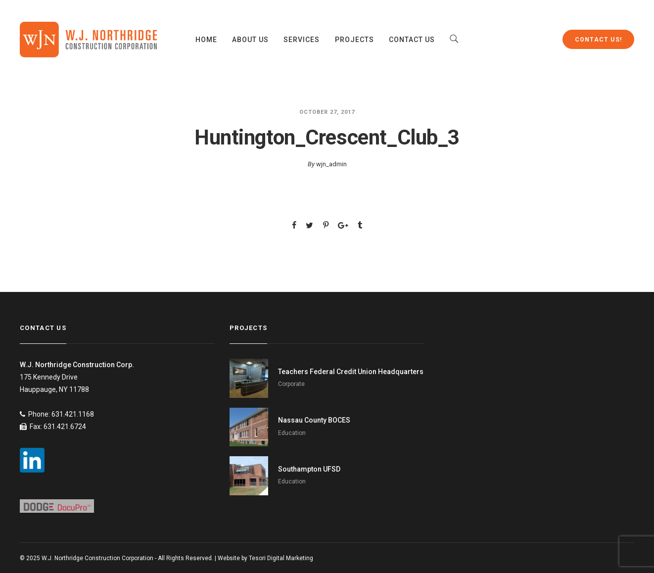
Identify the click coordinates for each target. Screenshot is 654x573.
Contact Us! (598, 39)
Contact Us (412, 40)
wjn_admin (331, 164)
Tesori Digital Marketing (281, 558)
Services (301, 40)
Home (206, 40)
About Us (250, 40)
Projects (354, 40)
